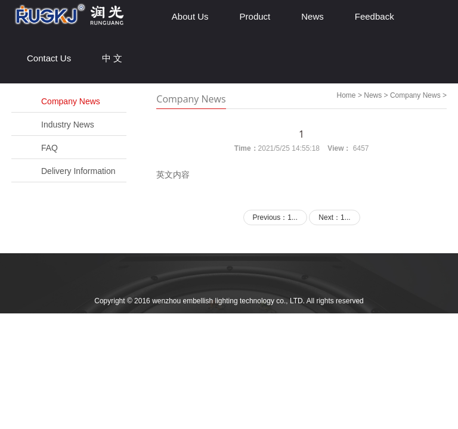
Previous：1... (275, 217)
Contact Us (49, 58)
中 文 (112, 58)
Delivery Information (78, 171)
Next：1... (334, 217)
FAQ (49, 148)
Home (346, 95)
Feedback (374, 16)
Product (255, 16)
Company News (70, 101)
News (312, 16)
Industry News (67, 124)
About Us (190, 16)
